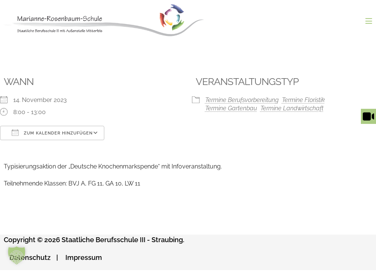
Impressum (83, 257)
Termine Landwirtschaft (291, 108)
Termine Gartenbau (231, 108)
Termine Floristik (303, 100)
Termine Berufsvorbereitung (242, 100)
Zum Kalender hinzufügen (52, 132)
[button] (16, 255)
